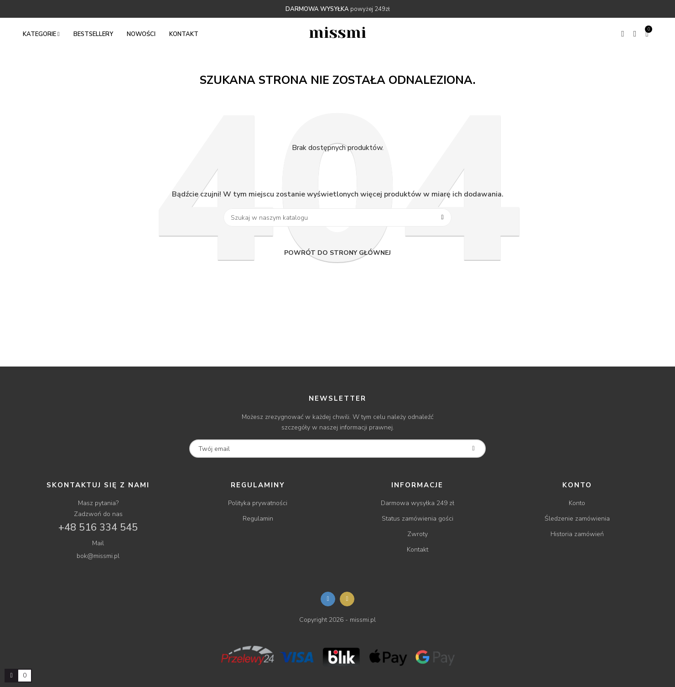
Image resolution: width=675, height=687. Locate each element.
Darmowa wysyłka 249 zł (417, 503)
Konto (577, 503)
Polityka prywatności (257, 503)
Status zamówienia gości (417, 518)
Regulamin (258, 518)
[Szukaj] (337, 217)
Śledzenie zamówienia (577, 518)
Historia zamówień (577, 534)
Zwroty (417, 534)
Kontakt (417, 549)
